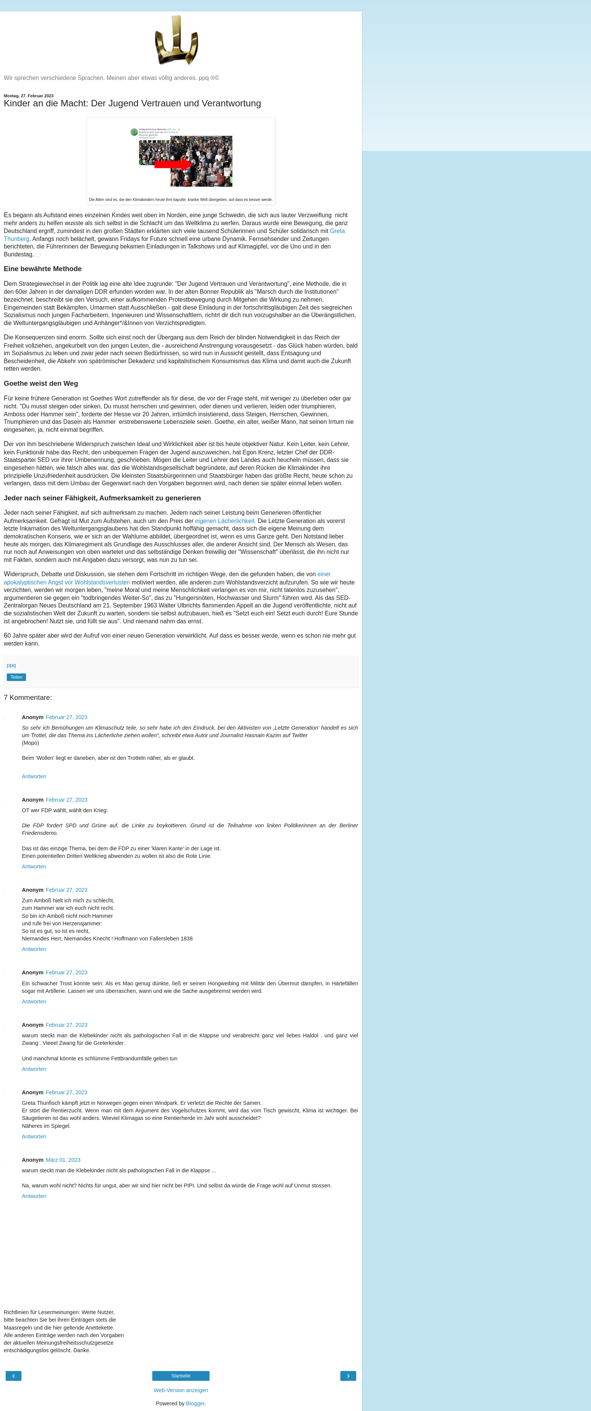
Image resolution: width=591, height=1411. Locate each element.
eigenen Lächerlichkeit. (225, 521)
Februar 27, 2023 (66, 717)
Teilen (16, 677)
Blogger (195, 1403)
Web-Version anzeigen (181, 1390)
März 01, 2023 (63, 1160)
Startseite (181, 1376)
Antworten (34, 776)
